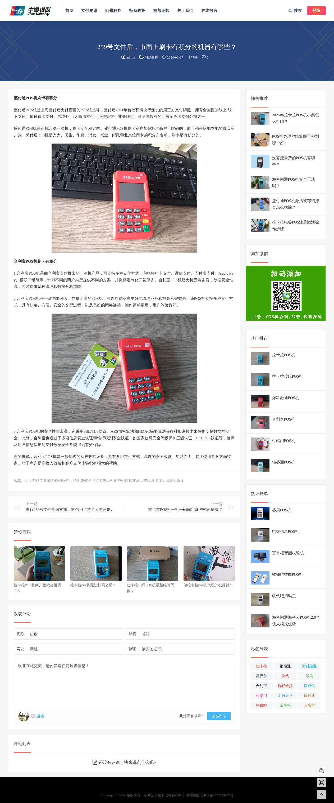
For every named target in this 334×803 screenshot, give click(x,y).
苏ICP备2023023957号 (216, 795)
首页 (69, 10)
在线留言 (209, 10)
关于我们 (185, 10)
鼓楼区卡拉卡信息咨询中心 (30, 10)
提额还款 (161, 10)
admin (131, 57)
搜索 (295, 11)
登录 (316, 10)
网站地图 (193, 795)
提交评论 (219, 716)
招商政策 (137, 10)
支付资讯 (89, 10)
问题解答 (113, 10)
